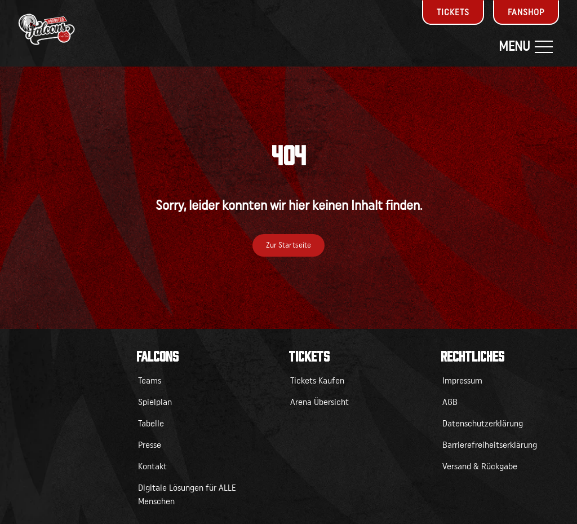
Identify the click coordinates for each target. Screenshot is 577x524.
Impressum (462, 380)
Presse (149, 445)
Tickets (453, 12)
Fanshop (526, 12)
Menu (526, 47)
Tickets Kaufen (317, 380)
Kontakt (152, 466)
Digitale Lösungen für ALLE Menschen (187, 494)
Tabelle (151, 423)
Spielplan (155, 402)
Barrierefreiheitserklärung (489, 445)
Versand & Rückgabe (479, 466)
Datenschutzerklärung (482, 423)
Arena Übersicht (319, 402)
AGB (450, 402)
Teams (149, 380)
